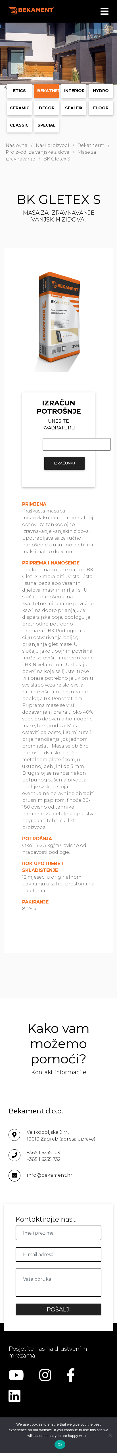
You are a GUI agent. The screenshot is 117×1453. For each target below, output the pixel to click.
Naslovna (17, 145)
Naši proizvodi (52, 145)
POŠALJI (59, 1309)
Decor (47, 107)
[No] (110, 1435)
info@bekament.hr (49, 1175)
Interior (74, 90)
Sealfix (74, 107)
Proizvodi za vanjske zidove (37, 152)
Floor (100, 107)
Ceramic (20, 107)
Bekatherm (48, 90)
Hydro (101, 90)
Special (46, 125)
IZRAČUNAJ (64, 463)
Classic (19, 125)
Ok (59, 1445)
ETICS (19, 90)
